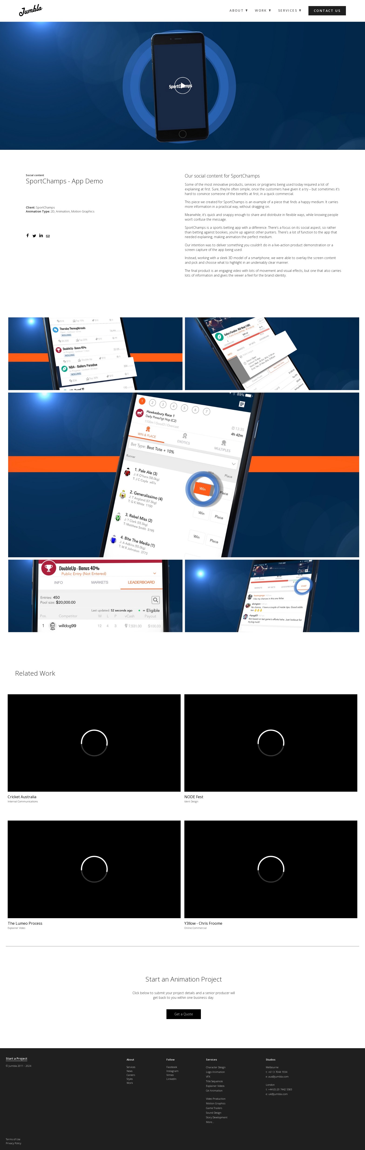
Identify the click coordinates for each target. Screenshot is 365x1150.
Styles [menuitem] (130, 1079)
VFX (208, 1076)
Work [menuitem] (261, 10)
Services (211, 1059)
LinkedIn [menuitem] (171, 1079)
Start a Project (16, 1059)
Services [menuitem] (287, 10)
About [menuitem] (237, 10)
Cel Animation (214, 1090)
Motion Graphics (215, 1103)
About (130, 1059)
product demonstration (308, 245)
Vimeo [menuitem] (170, 1075)
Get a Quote (183, 1014)
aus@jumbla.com (278, 1076)
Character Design (216, 1067)
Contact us (327, 10)
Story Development (216, 1117)
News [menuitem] (129, 1071)
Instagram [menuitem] (172, 1071)
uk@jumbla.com (278, 1094)
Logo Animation (215, 1072)
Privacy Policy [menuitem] (13, 1143)
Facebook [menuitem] (171, 1067)
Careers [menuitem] (131, 1075)
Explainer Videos (215, 1086)
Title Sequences (214, 1081)
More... (210, 1122)
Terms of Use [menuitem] (13, 1139)
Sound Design (213, 1112)
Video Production (216, 1098)
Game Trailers (214, 1108)
